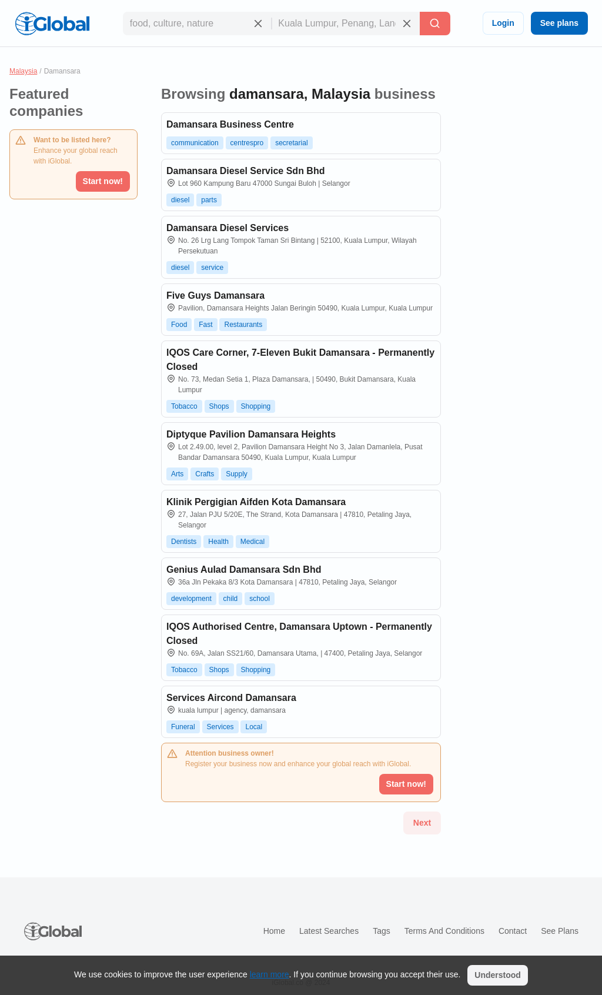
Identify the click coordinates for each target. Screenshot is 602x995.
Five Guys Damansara (215, 295)
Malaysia (23, 71)
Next (422, 822)
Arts (177, 474)
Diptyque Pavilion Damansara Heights (251, 434)
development (191, 599)
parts (209, 200)
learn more (269, 974)
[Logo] (52, 23)
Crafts (204, 474)
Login (503, 23)
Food (179, 324)
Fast (205, 324)
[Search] (435, 23)
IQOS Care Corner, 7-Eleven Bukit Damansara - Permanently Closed (300, 360)
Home (274, 931)
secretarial (291, 143)
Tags (381, 931)
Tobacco (184, 406)
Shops (219, 406)
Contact (513, 931)
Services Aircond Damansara (231, 698)
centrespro (247, 143)
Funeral (183, 727)
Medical (252, 541)
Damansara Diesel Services (227, 228)
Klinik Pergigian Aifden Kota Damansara (256, 502)
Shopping (256, 406)
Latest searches (329, 931)
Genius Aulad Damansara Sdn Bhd (243, 570)
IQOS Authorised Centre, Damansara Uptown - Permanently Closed (299, 634)
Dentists (183, 541)
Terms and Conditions (444, 931)
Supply (237, 474)
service (212, 267)
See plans (559, 23)
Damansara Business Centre (230, 124)
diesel (180, 200)
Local (253, 727)
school (259, 599)
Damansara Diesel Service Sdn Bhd (245, 171)
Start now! (103, 181)
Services (220, 727)
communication (195, 143)
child (230, 599)
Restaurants (243, 324)
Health (218, 541)
